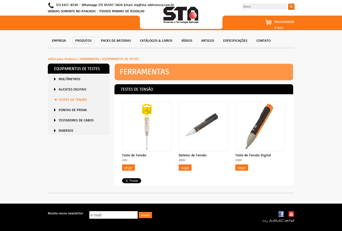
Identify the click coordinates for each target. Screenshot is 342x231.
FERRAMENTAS (89, 59)
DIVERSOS (66, 130)
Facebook (281, 214)
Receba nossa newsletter (65, 213)
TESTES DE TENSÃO (73, 99)
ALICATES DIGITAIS (72, 89)
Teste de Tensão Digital (253, 155)
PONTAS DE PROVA (73, 109)
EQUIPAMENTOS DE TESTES (120, 59)
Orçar (128, 167)
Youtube (291, 214)
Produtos (70, 59)
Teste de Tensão (134, 155)
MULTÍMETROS (69, 78)
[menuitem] (59, 40)
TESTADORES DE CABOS (76, 120)
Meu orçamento (284, 21)
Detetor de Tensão (193, 155)
